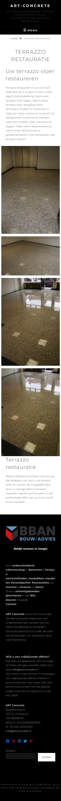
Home (14, 38)
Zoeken (10, 750)
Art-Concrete (30, 6)
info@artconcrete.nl (25, 669)
